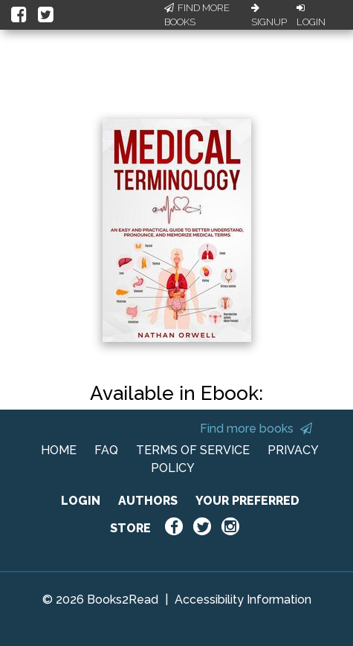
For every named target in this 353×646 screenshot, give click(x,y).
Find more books (256, 428)
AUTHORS (148, 501)
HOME (59, 450)
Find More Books (197, 15)
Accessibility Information (243, 599)
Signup (269, 15)
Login (311, 15)
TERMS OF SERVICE (193, 450)
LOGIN (80, 501)
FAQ (106, 450)
